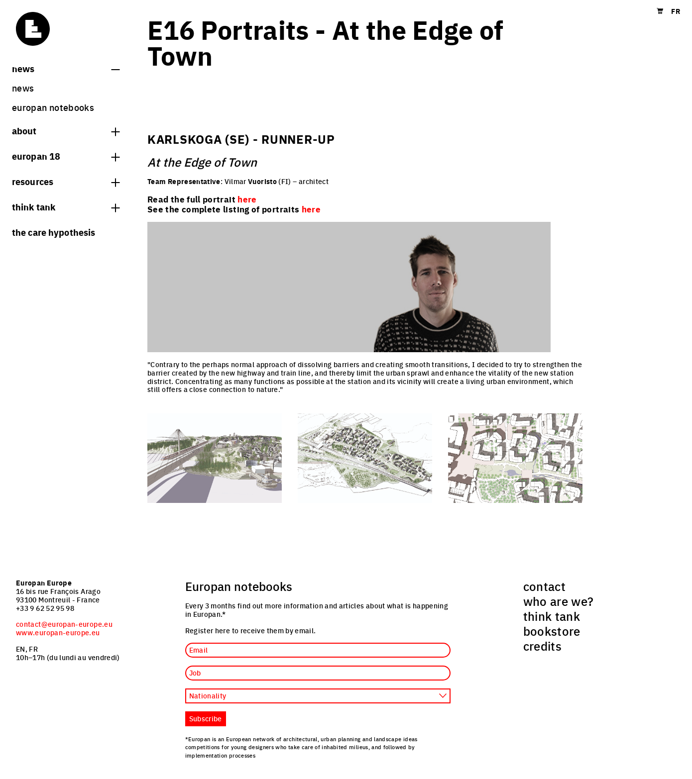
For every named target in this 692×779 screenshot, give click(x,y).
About (65, 130)
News (65, 68)
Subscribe (205, 718)
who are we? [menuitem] (558, 600)
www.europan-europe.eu (58, 632)
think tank (65, 206)
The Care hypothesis (53, 231)
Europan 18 (65, 155)
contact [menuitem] (544, 586)
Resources (65, 181)
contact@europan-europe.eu (64, 624)
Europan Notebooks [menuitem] (53, 107)
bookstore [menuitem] (551, 630)
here (311, 209)
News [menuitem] (23, 88)
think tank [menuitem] (551, 615)
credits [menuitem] (542, 645)
